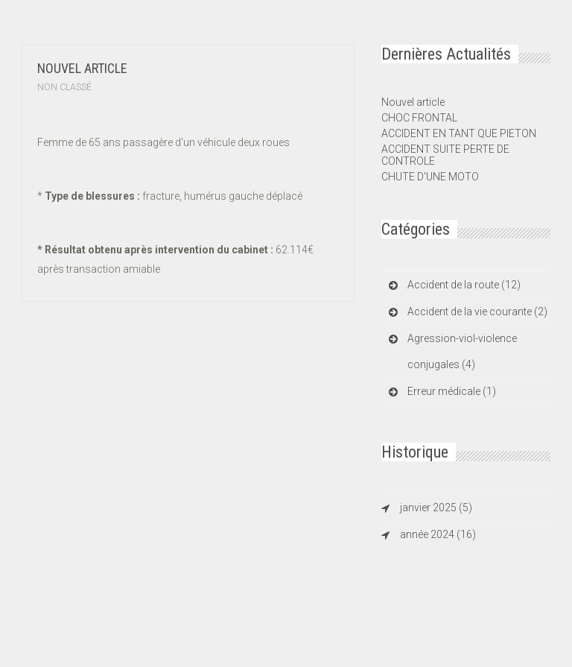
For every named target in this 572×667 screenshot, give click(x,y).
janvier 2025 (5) (436, 507)
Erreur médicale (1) (451, 391)
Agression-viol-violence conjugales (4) (462, 351)
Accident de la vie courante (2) (477, 311)
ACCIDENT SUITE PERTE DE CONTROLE (445, 155)
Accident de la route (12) (464, 285)
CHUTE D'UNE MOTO (430, 177)
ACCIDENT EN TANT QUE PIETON (458, 133)
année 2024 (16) (438, 534)
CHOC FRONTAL (419, 118)
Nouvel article (82, 68)
